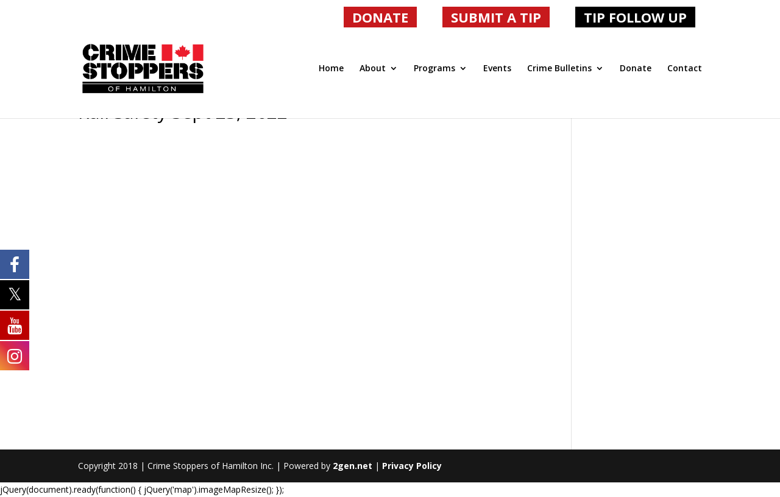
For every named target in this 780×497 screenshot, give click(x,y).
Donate (635, 69)
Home (331, 69)
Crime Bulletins (559, 69)
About (373, 69)
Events (497, 69)
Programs (434, 69)
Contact (684, 69)
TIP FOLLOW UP (635, 17)
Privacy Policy (412, 465)
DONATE (380, 17)
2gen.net (352, 465)
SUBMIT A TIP (496, 17)
